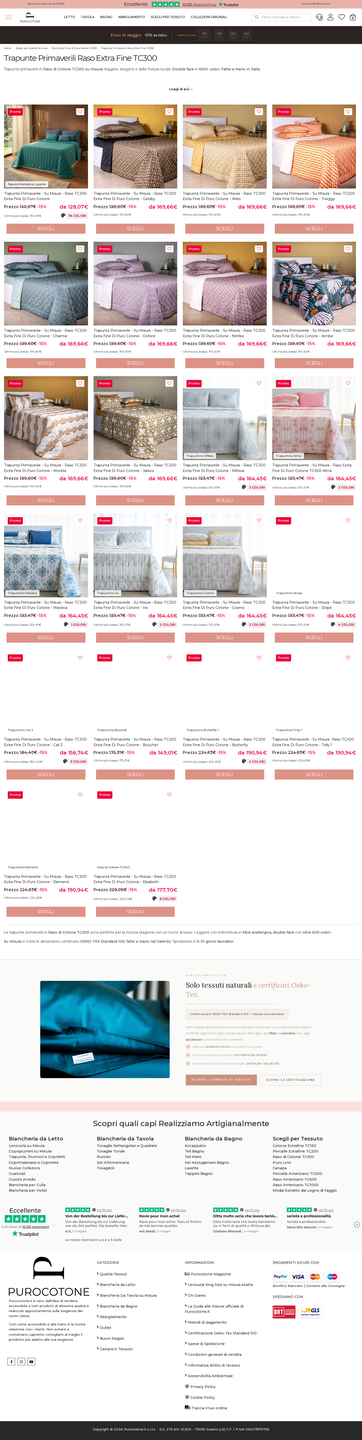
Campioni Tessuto (115, 1348)
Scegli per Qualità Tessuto (32, 48)
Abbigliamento (131, 17)
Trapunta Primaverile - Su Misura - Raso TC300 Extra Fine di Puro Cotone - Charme (45, 333)
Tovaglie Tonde (111, 1151)
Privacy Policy (200, 1386)
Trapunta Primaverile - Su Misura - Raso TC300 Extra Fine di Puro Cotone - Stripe (313, 605)
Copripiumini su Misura (30, 1151)
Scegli (45, 228)
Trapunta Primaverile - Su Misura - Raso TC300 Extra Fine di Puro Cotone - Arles (224, 196)
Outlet (104, 1327)
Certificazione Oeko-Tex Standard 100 (221, 1332)
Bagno (106, 17)
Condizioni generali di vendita (213, 1354)
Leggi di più (181, 89)
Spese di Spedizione (205, 1343)
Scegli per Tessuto (168, 17)
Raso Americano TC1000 (296, 1185)
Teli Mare (193, 1157)
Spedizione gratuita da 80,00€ (46, 3)
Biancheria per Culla (27, 1185)
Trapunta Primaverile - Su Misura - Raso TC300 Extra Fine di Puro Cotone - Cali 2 (45, 742)
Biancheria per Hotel (28, 1190)
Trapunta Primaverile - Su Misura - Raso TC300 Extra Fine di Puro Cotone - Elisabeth (135, 879)
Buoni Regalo (110, 1338)
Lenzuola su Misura (26, 1145)
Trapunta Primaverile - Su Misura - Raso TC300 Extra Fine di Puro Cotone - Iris (135, 605)
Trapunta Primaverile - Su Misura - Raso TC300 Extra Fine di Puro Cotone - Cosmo (224, 605)
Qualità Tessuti (112, 1273)
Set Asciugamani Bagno (207, 1162)
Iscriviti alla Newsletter (315, 3)
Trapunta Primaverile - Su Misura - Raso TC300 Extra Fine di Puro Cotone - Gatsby (135, 196)
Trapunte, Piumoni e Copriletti (37, 1157)
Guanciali (17, 1173)
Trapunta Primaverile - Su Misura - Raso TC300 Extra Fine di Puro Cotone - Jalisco (135, 468)
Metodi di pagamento (206, 1322)
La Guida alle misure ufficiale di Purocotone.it (214, 1309)
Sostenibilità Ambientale (209, 1375)
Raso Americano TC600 (295, 1179)
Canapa (280, 1168)
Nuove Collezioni (24, 1168)
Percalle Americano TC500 (297, 1173)
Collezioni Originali (209, 17)
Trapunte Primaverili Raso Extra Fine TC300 (127, 48)
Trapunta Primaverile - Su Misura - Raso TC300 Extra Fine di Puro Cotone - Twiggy (313, 196)
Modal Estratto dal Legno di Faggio (305, 1190)
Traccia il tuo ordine (206, 1407)
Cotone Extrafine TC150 (294, 1145)
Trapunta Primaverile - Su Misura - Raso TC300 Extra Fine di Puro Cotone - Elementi (45, 879)
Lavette (192, 1168)
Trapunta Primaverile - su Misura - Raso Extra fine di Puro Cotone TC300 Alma (311, 468)
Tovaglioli (105, 1168)
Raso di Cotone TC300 (293, 1157)
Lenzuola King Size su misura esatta (219, 1284)
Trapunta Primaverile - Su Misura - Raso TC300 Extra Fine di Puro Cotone (45, 196)
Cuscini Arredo (22, 1179)
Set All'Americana (113, 1162)
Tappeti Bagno (199, 1173)
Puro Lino (282, 1162)
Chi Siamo (195, 1295)
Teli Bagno (194, 1151)
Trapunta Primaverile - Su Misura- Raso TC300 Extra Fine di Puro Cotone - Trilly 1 (313, 742)
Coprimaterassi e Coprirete (34, 1162)
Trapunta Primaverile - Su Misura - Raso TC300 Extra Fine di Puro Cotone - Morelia (45, 468)
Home (7, 48)
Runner (104, 1157)
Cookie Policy (200, 1397)
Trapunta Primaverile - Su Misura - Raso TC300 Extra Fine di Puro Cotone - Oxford (135, 333)
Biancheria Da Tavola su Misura (127, 1295)
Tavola (88, 17)
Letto (69, 17)
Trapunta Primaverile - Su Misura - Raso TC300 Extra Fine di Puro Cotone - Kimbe (313, 333)
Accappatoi (195, 1145)
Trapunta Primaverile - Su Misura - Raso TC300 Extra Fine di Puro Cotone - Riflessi (224, 468)
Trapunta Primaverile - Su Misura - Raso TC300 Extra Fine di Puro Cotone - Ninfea (224, 333)
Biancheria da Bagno (117, 1306)
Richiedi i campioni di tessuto (221, 1079)
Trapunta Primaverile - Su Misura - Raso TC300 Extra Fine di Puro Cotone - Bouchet (135, 742)
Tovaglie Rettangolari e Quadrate (127, 1145)
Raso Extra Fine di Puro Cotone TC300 (74, 48)
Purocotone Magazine (208, 1273)
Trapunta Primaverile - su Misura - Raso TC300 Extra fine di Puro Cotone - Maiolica (45, 605)
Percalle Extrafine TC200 (295, 1151)
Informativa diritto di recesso (212, 1365)
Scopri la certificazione (290, 1080)
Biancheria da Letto (116, 1284)
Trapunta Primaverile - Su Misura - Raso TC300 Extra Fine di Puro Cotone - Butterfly (224, 742)
